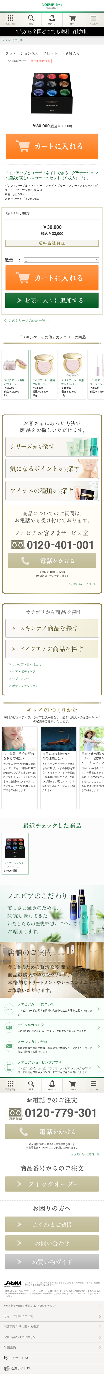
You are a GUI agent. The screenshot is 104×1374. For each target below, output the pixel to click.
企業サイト (18, 1368)
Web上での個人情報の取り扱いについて (30, 1306)
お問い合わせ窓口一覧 (83, 584)
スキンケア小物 (14, 40)
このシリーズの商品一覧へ (29, 320)
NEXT (5, 854)
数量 (9, 260)
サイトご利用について (18, 1316)
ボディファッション (25, 685)
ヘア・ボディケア (23, 671)
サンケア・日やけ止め (26, 664)
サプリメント (21, 678)
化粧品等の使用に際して (20, 1337)
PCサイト (17, 1358)
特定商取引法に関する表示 (21, 1326)
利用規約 (10, 1347)
